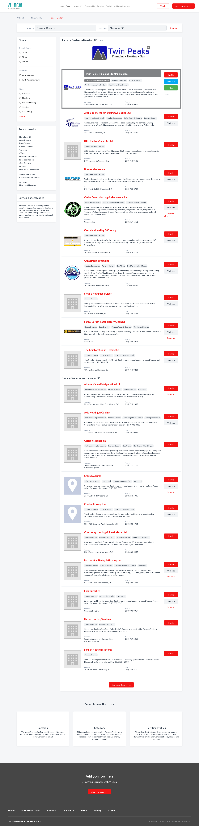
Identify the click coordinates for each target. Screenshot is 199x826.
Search (69, 6)
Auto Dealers (25, 140)
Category (30, 28)
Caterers (23, 150)
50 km (24, 57)
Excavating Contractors (29, 177)
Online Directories (30, 810)
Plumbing (26, 98)
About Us (78, 6)
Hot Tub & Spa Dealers (29, 169)
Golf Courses (25, 163)
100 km (25, 61)
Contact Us (90, 6)
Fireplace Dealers (26, 160)
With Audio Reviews (31, 80)
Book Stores (24, 143)
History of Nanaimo (27, 185)
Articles (100, 6)
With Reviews (28, 75)
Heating (25, 107)
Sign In (163, 6)
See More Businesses (121, 685)
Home (61, 6)
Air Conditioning (29, 102)
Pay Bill (109, 6)
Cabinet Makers (26, 146)
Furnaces (26, 93)
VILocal (20, 18)
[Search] (173, 28)
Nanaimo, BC (36, 18)
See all (22, 116)
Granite (22, 166)
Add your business (122, 6)
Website (171, 81)
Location (103, 28)
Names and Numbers (30, 821)
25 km (24, 52)
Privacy (97, 810)
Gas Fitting (27, 111)
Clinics (22, 153)
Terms (84, 810)
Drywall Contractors (28, 156)
